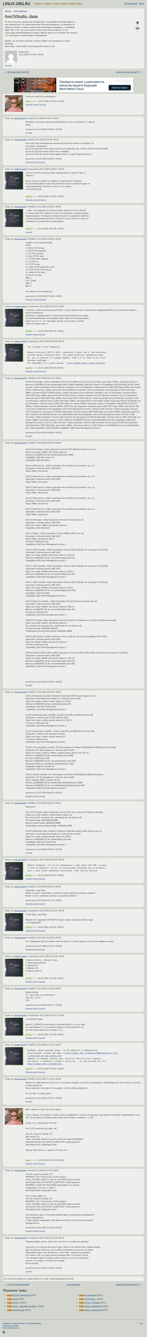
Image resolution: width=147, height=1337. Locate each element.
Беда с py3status (92, 1303)
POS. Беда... (90, 1299)
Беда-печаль (19, 1310)
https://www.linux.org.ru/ (11, 1328)
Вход (141, 3)
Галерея (48, 3)
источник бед (91, 1295)
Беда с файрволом (93, 1306)
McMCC (29, 196)
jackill (28, 101)
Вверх (141, 1323)
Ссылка (8, 65)
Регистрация (131, 3)
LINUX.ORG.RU (16, 3)
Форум (64, 3)
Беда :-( (16, 1303)
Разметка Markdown (33, 1323)
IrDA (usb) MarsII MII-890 (18, 72)
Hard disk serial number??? (128, 72)
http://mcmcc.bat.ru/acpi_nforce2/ (86, 363)
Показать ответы (32, 105)
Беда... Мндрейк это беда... (25, 1306)
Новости (38, 3)
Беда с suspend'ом (93, 1310)
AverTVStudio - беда (21, 16)
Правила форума (18, 1323)
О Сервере (6, 1323)
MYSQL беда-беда (21, 1295)
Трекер (71, 3)
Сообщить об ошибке (10, 1325)
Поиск (79, 3)
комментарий (20, 118)
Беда (15, 1299)
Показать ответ (31, 162)
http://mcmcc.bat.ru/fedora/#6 (44, 1064)
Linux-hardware (20, 11)
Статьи (56, 3)
